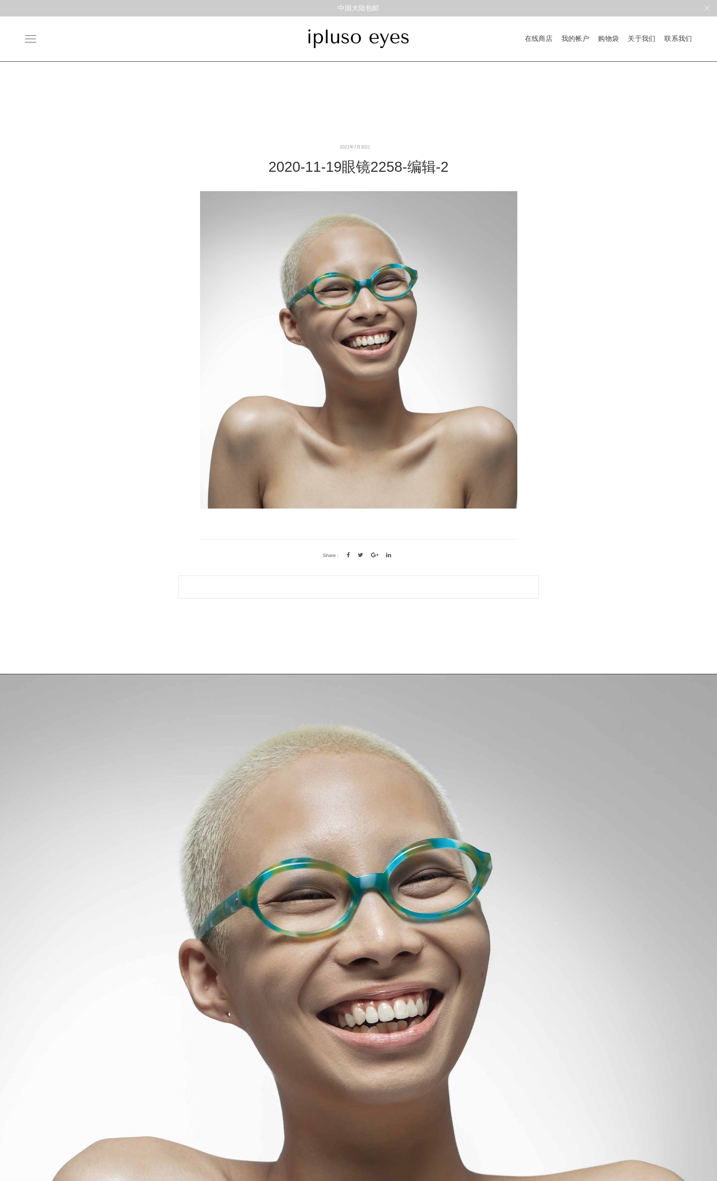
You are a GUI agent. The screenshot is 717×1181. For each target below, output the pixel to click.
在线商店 (538, 38)
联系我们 (678, 38)
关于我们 (641, 38)
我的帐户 (575, 38)
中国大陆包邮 (358, 8)
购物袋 (608, 38)
